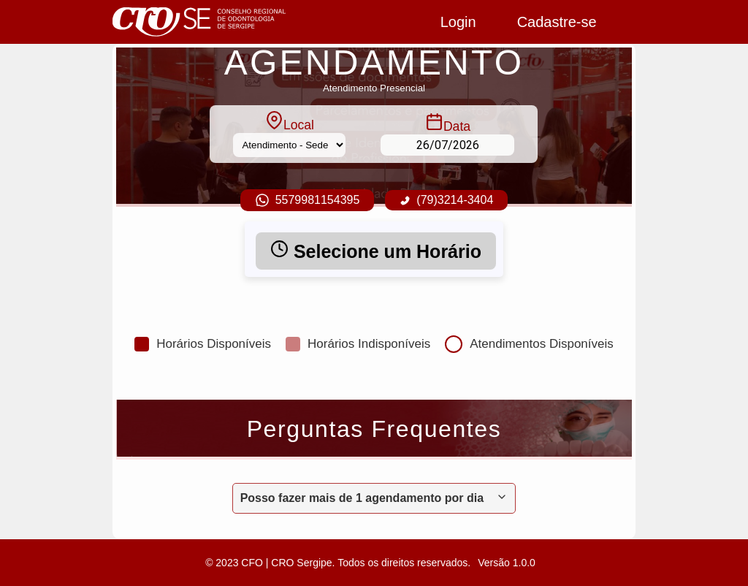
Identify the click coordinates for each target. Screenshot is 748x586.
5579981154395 (307, 200)
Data (447, 123)
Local (289, 121)
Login (458, 22)
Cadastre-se (557, 22)
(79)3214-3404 (446, 200)
